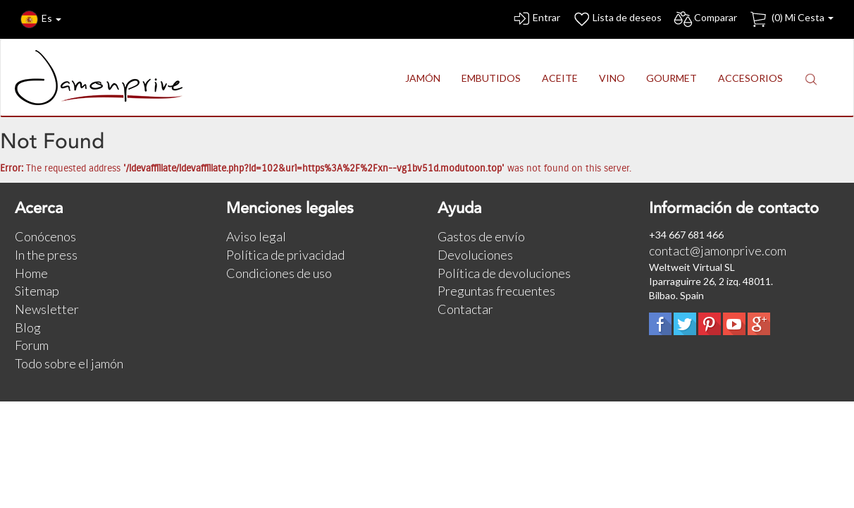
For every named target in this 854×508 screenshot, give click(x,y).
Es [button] (40, 19)
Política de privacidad (285, 254)
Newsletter (47, 309)
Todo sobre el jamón (69, 363)
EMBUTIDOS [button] (491, 78)
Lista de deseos (616, 19)
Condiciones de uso (279, 273)
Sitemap (37, 290)
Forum (32, 345)
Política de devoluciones (504, 273)
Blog (28, 327)
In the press (46, 254)
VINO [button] (612, 78)
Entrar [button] (536, 19)
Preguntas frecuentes (496, 290)
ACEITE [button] (560, 78)
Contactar (465, 309)
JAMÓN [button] (422, 78)
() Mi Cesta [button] (791, 19)
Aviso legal (256, 236)
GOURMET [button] (671, 78)
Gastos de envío (481, 236)
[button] (811, 79)
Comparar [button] (705, 19)
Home (31, 273)
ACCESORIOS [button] (750, 78)
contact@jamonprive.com (717, 250)
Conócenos (45, 236)
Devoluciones (475, 254)
